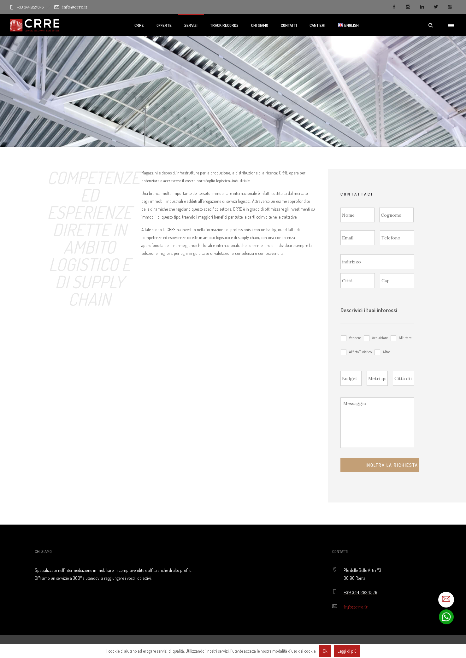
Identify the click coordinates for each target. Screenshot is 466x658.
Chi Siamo (259, 25)
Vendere (355, 337)
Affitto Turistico (360, 351)
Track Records (224, 25)
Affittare (405, 337)
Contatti (289, 25)
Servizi (191, 25)
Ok (325, 651)
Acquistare (380, 337)
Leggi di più (347, 651)
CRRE (139, 25)
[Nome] (357, 215)
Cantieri (317, 25)
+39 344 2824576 (31, 6)
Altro (386, 351)
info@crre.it (70, 7)
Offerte (164, 25)
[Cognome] (396, 215)
